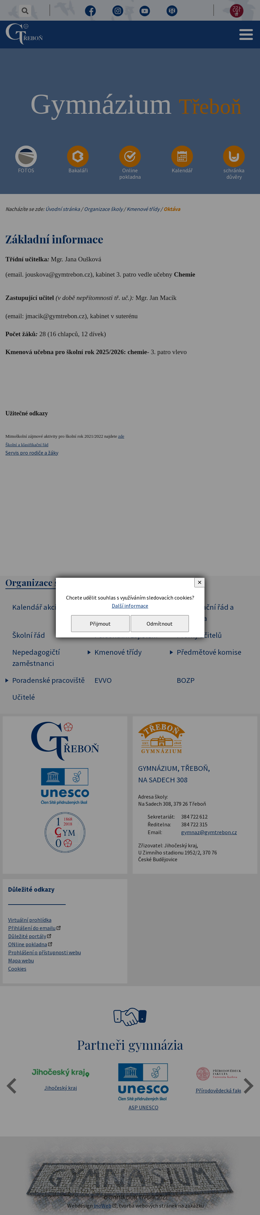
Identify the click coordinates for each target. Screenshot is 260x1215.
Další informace (130, 605)
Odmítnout (160, 623)
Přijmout (100, 623)
